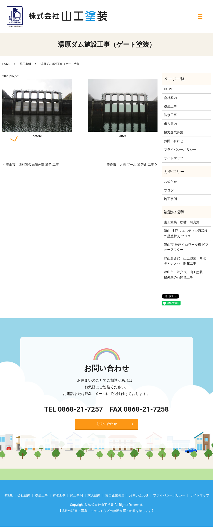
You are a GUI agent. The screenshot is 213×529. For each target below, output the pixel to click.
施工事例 (25, 64)
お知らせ (170, 181)
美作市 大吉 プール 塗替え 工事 (130, 164)
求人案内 (170, 124)
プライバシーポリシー (180, 149)
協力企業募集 (173, 132)
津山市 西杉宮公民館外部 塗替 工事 (32, 164)
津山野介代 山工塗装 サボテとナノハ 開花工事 (185, 261)
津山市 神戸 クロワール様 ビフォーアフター (186, 247)
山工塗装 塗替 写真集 (181, 222)
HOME (6, 64)
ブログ (169, 190)
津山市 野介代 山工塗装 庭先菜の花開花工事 (185, 274)
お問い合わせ (173, 141)
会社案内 (170, 98)
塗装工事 (170, 106)
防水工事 (170, 115)
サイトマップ (173, 158)
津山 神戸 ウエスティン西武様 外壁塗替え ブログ (185, 233)
